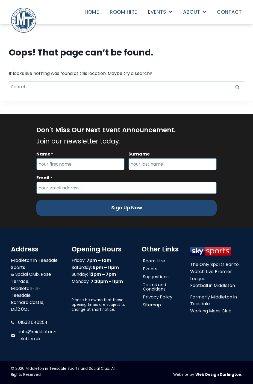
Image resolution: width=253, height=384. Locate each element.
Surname (139, 154)
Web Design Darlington (218, 374)
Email (44, 178)
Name (44, 154)
